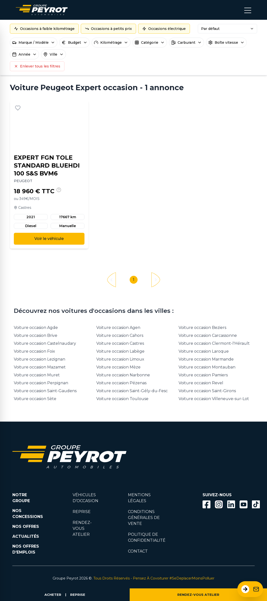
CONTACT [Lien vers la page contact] (138, 551)
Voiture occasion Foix (34, 351)
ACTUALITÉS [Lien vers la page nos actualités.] (25, 536)
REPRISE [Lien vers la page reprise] (82, 511)
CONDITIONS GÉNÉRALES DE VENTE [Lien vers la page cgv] (144, 517)
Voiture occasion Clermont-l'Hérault (214, 343)
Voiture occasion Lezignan (39, 359)
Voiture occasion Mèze (118, 367)
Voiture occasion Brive (35, 335)
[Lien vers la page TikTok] (256, 505)
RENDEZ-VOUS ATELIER (198, 595)
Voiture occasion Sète (35, 398)
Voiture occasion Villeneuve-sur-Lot (214, 398)
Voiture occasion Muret (37, 375)
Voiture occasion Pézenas (121, 383)
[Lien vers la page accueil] (42, 10)
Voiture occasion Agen (118, 327)
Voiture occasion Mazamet (40, 367)
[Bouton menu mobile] (247, 10)
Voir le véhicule (49, 238)
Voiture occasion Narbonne (123, 375)
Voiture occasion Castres (120, 343)
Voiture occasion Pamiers (203, 375)
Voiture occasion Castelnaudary (45, 343)
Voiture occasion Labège (120, 351)
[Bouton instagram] (219, 504)
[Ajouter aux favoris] (18, 108)
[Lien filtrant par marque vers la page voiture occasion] (133, 447)
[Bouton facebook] (206, 504)
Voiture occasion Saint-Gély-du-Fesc (132, 390)
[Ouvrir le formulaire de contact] (250, 589)
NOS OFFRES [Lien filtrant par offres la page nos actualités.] (25, 526)
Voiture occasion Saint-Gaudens (45, 390)
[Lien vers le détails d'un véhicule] (49, 174)
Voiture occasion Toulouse (122, 398)
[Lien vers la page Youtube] (243, 505)
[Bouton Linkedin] (231, 504)
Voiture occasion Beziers (202, 327)
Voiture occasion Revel (201, 383)
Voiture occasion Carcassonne (208, 335)
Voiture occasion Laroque (204, 351)
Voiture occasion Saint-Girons (207, 390)
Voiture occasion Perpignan (41, 383)
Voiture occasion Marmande (206, 359)
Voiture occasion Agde (36, 327)
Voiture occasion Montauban (207, 367)
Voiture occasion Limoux (120, 359)
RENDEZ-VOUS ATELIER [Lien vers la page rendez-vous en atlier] (82, 528)
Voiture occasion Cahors (119, 335)
